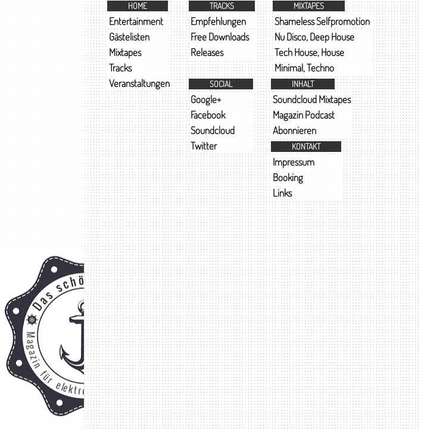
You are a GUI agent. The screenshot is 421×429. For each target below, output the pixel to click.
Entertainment (136, 21)
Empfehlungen (218, 21)
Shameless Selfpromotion (322, 21)
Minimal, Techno (304, 67)
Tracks (120, 67)
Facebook (208, 114)
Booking (288, 177)
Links (282, 192)
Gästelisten (129, 36)
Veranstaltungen (139, 83)
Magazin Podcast (304, 114)
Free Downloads (220, 36)
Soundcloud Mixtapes (312, 99)
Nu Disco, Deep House (314, 36)
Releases (207, 52)
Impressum (293, 162)
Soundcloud (213, 130)
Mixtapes (125, 52)
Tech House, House (309, 52)
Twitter (204, 145)
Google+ (206, 99)
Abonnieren (294, 130)
